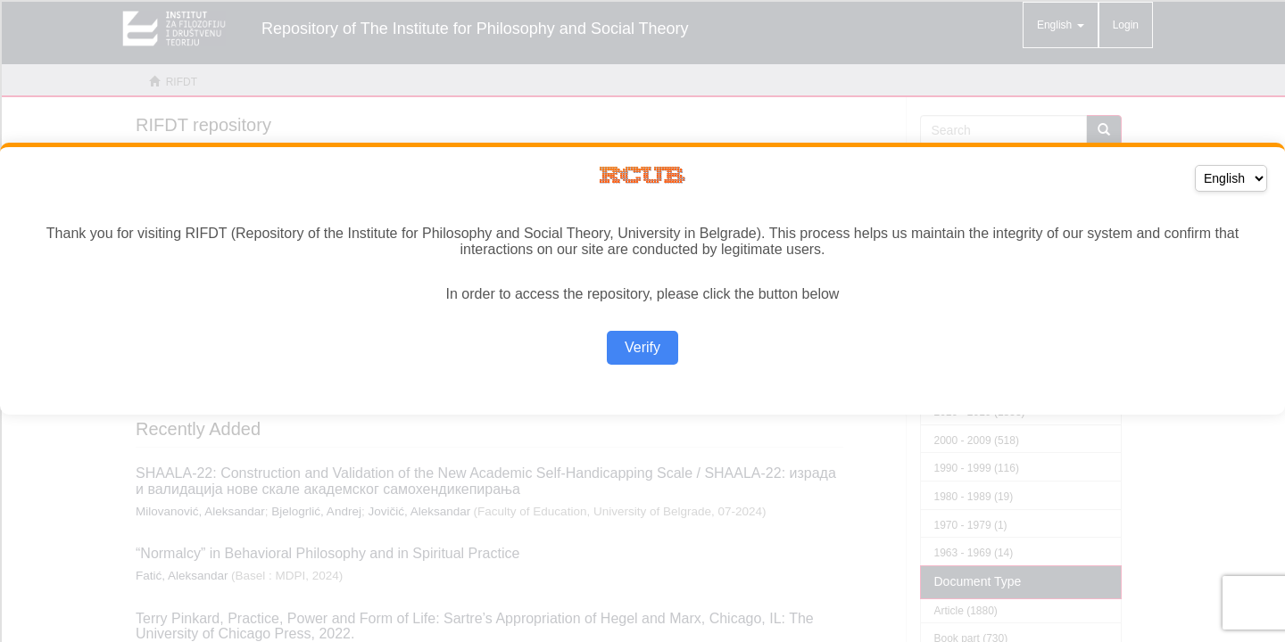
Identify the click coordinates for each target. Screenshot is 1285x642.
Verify (642, 347)
